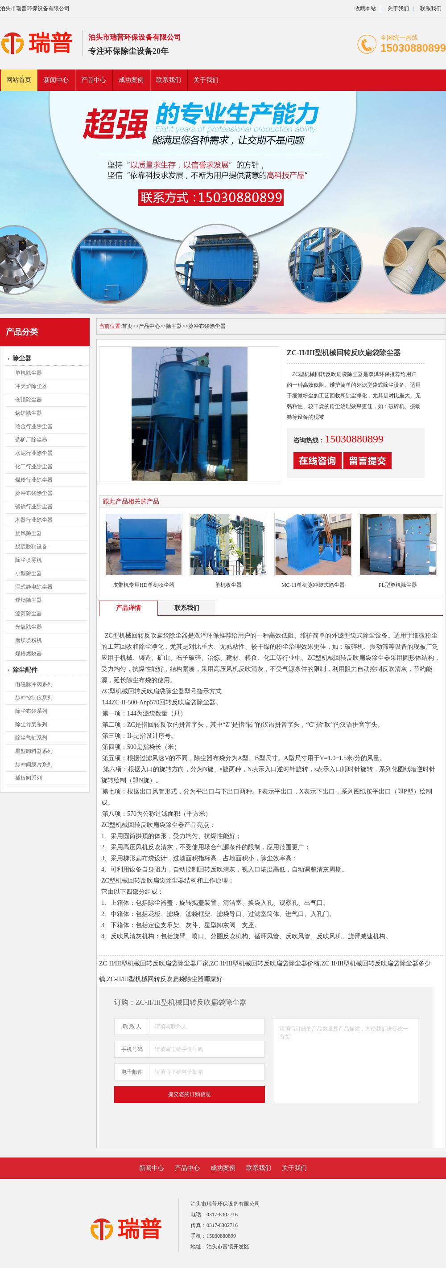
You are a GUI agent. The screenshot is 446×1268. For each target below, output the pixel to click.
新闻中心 (56, 80)
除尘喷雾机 (28, 560)
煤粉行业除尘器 (34, 480)
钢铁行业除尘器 (34, 506)
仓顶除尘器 (28, 400)
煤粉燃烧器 (28, 653)
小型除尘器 (28, 573)
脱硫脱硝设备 (31, 547)
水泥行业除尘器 (34, 453)
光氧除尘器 (28, 627)
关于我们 (398, 8)
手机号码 (132, 1049)
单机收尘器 (228, 585)
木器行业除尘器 (34, 520)
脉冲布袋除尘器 (34, 493)
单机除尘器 (28, 373)
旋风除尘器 (28, 533)
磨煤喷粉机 (28, 640)
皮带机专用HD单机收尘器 (143, 585)
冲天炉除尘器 (31, 386)
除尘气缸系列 (31, 738)
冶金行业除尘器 (34, 426)
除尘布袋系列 (31, 711)
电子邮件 (132, 1072)
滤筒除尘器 (28, 613)
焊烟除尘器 (28, 600)
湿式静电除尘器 (34, 587)
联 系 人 (132, 1026)
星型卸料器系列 (34, 751)
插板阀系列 (28, 778)
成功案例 (131, 80)
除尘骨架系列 (31, 724)
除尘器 (21, 358)
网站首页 (18, 80)
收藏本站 (365, 8)
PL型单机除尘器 (398, 585)
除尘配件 (24, 670)
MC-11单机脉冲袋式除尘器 (313, 585)
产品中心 (93, 80)
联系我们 (431, 8)
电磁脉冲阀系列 (34, 684)
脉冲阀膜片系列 (34, 764)
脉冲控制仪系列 (34, 698)
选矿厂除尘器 (31, 440)
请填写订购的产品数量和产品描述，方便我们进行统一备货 (345, 1060)
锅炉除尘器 (28, 413)
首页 (127, 326)
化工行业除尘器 (34, 466)
